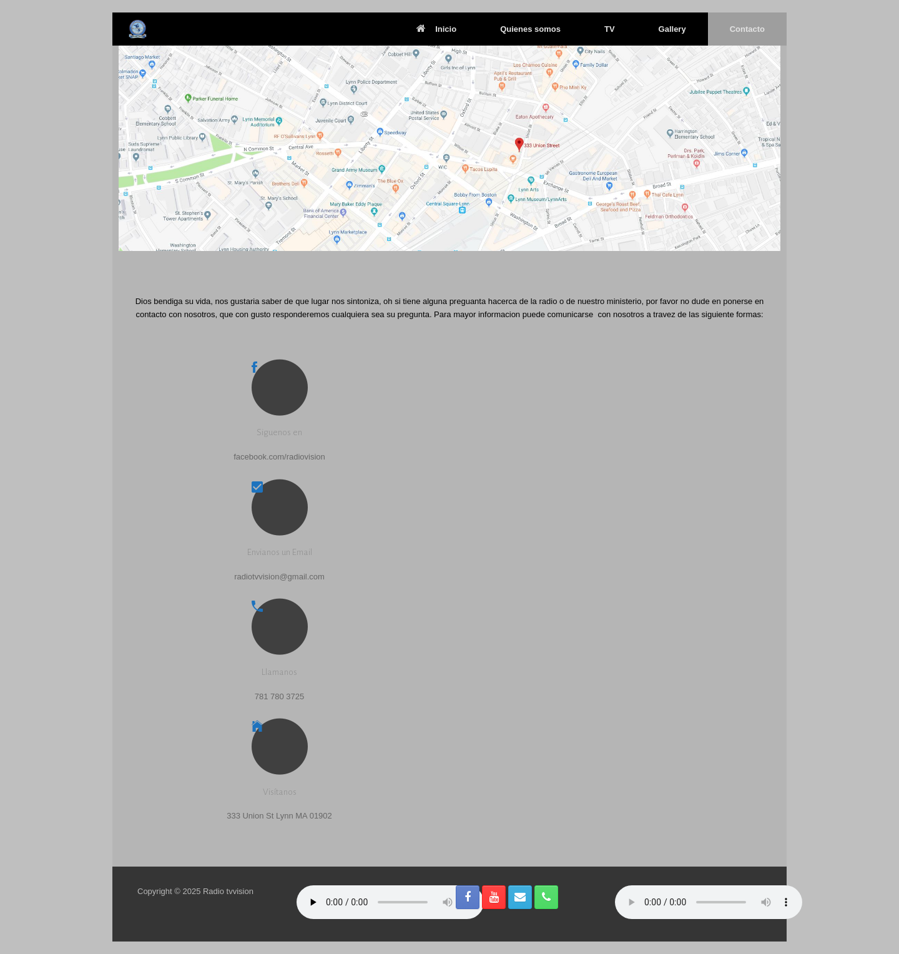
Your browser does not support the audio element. (390, 902)
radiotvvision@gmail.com (279, 576)
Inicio (436, 29)
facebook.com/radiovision (279, 456)
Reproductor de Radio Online (708, 902)
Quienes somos (530, 29)
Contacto (747, 29)
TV (609, 29)
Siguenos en (279, 432)
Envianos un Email (279, 552)
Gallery (672, 29)
